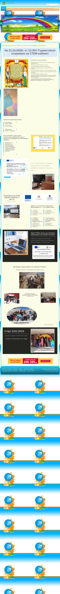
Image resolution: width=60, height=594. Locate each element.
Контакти (9, 8)
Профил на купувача (30, 8)
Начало (3, 8)
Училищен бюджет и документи (44, 8)
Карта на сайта (30, 370)
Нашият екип (5, 12)
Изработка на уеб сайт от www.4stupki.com (50, 369)
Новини (15, 8)
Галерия (21, 8)
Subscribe (7, 177)
